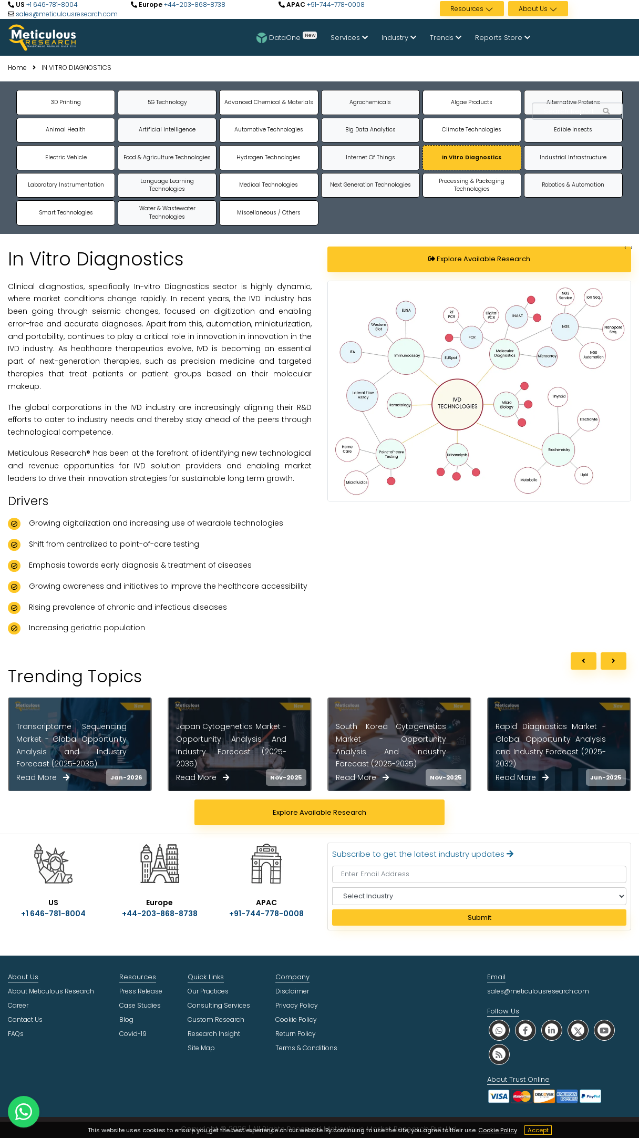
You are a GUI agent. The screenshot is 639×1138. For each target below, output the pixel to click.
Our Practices (208, 991)
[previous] (583, 661)
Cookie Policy (497, 1130)
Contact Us (25, 1019)
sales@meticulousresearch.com (67, 13)
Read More (42, 777)
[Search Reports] (606, 111)
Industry (399, 38)
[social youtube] (604, 1030)
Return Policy (295, 1033)
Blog (126, 1019)
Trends (445, 38)
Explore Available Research (479, 259)
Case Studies (140, 1005)
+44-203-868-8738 (193, 4)
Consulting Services (219, 1005)
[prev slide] (583, 661)
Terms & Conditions (306, 1047)
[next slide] (613, 661)
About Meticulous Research (51, 991)
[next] (613, 661)
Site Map (201, 1047)
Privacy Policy (296, 1005)
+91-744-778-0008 (335, 4)
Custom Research (216, 1019)
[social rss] (499, 1054)
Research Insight (214, 1033)
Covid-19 (133, 1033)
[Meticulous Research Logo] (42, 37)
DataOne (286, 37)
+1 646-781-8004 (51, 4)
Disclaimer (292, 991)
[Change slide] (625, 247)
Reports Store (502, 38)
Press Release (140, 991)
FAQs (16, 1033)
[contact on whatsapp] (23, 1111)
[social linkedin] (552, 1030)
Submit (479, 917)
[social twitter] (578, 1030)
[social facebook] (525, 1030)
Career (18, 1005)
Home (17, 67)
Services (349, 38)
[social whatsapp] (499, 1030)
